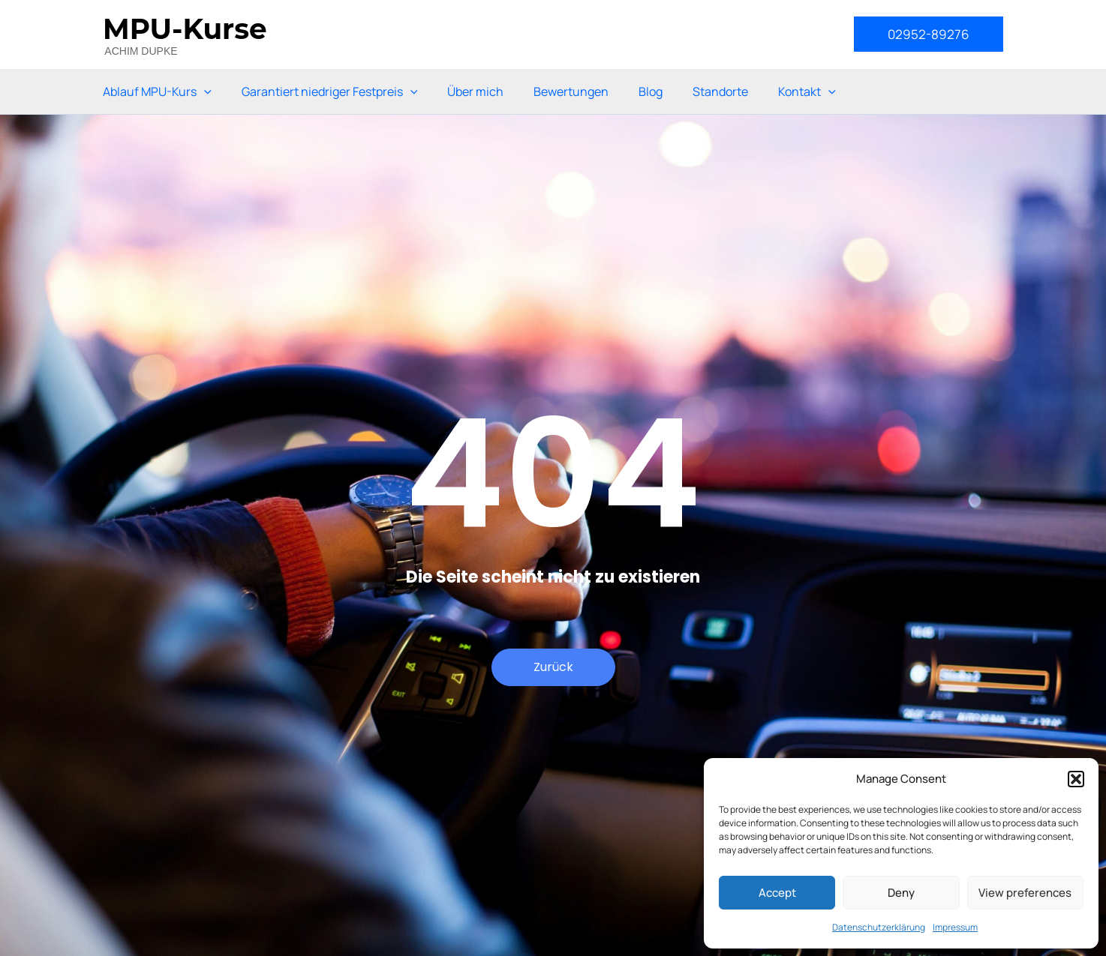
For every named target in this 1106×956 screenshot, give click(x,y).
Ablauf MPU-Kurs (157, 91)
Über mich (475, 91)
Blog (651, 91)
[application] (204, 91)
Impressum (955, 927)
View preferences (1024, 893)
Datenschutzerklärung (878, 927)
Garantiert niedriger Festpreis (330, 91)
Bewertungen (571, 91)
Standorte (720, 91)
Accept (777, 893)
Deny (901, 893)
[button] (1075, 779)
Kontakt (807, 91)
